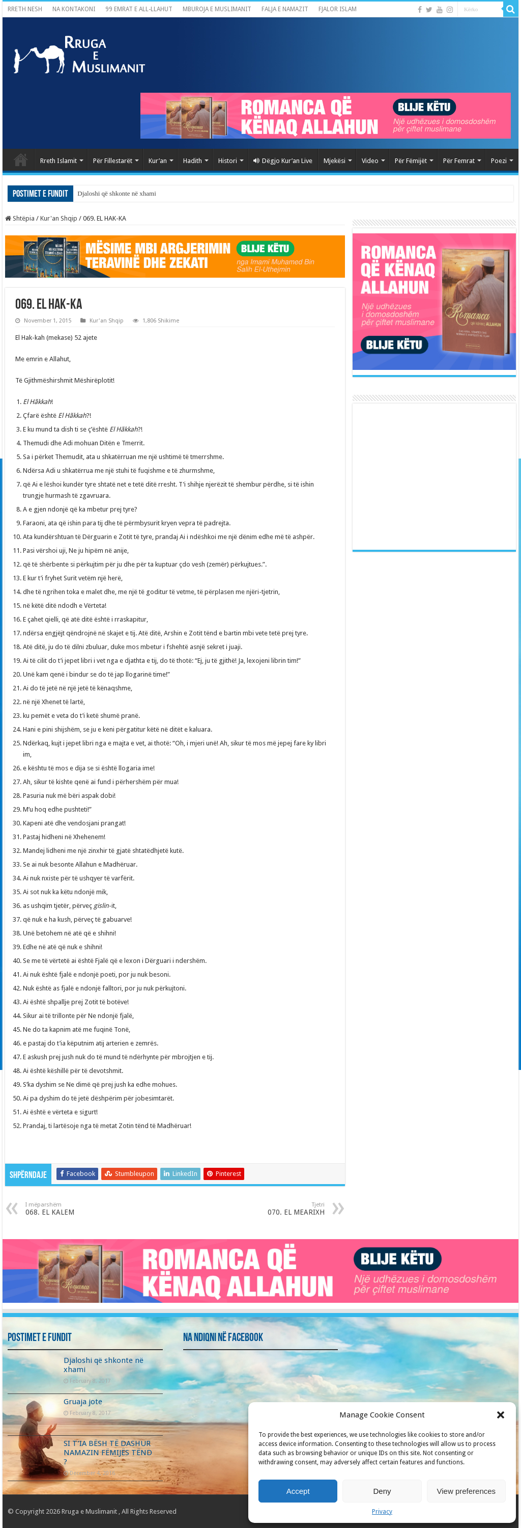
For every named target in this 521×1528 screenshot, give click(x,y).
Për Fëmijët (411, 161)
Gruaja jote (83, 1401)
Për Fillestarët (112, 161)
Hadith (192, 161)
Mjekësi (334, 161)
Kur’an (158, 161)
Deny (382, 1491)
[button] (501, 1415)
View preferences (466, 1491)
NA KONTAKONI (73, 9)
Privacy (382, 1511)
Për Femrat (459, 161)
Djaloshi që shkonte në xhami (116, 193)
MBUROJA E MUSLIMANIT (217, 9)
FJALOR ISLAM (338, 9)
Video (370, 161)
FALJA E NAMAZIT (285, 9)
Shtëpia (20, 218)
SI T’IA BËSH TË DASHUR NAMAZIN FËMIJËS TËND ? (108, 1452)
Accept (298, 1491)
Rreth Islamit (58, 161)
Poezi (499, 161)
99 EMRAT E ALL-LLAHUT (138, 9)
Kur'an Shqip (58, 218)
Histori (227, 161)
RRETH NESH (25, 9)
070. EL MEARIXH (272, 1208)
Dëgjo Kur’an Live (282, 161)
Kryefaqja (21, 159)
